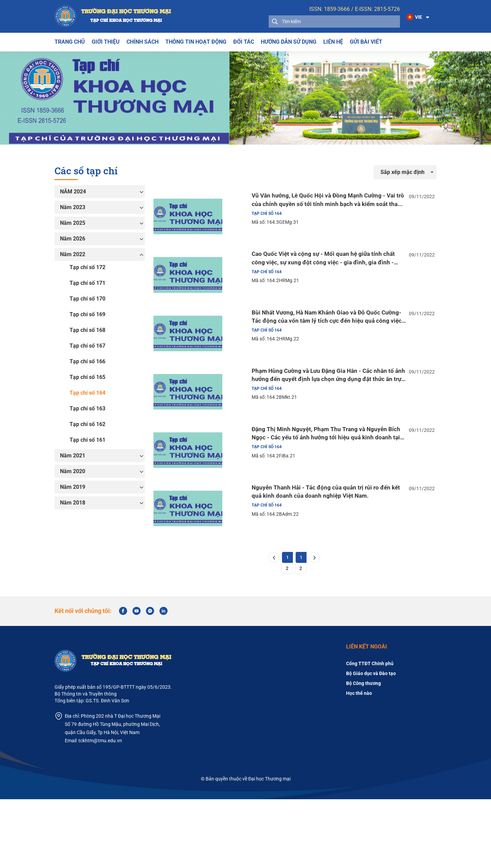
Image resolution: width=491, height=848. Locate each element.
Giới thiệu (106, 42)
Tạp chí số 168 (87, 330)
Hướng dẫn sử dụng (288, 42)
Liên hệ (333, 42)
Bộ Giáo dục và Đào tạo (371, 722)
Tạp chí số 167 (87, 345)
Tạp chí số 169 (87, 314)
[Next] (314, 606)
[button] (416, 17)
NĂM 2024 (73, 191)
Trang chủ (70, 42)
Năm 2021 (72, 455)
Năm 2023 (72, 207)
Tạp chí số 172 (87, 267)
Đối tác (243, 42)
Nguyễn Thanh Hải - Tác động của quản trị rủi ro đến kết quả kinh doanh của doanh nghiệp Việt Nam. (315, 534)
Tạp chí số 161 (87, 440)
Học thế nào (359, 742)
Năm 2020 (72, 471)
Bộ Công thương (363, 732)
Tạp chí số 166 (87, 361)
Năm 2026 (72, 238)
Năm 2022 (72, 254)
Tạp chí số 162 (87, 424)
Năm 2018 (72, 502)
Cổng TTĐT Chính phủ (369, 712)
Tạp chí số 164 (87, 393)
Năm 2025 (72, 223)
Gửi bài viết (366, 42)
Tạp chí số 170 (87, 298)
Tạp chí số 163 (87, 408)
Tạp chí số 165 (87, 377)
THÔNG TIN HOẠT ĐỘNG (195, 42)
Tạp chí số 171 (87, 283)
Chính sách (143, 42)
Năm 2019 (72, 487)
